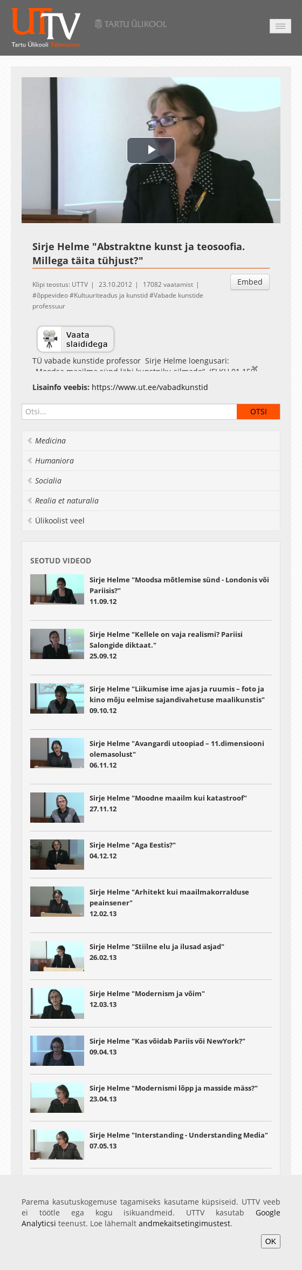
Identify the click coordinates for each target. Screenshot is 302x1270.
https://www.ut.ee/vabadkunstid (150, 387)
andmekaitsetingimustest (184, 1223)
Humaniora (50, 460)
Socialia (43, 480)
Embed (250, 282)
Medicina (46, 440)
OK (270, 1241)
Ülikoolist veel (55, 520)
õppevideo (52, 295)
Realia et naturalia (62, 500)
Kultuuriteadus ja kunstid (111, 295)
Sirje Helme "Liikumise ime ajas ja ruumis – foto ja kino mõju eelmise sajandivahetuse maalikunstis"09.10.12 (177, 699)
